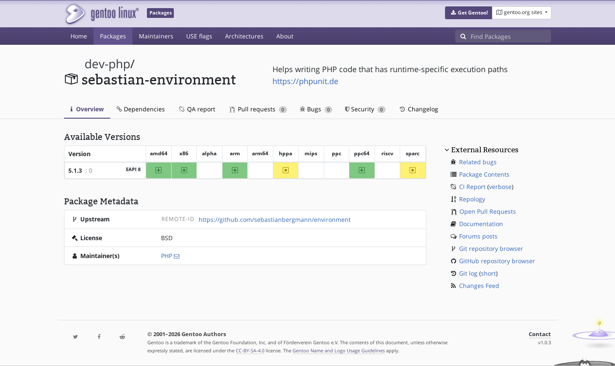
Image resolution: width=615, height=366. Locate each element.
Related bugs (478, 162)
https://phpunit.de (305, 81)
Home (78, 36)
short (488, 273)
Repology (472, 199)
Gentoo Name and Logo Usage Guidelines (339, 350)
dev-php (107, 64)
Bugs (316, 109)
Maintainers (156, 36)
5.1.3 (75, 170)
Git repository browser (491, 248)
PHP (166, 256)
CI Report (472, 187)
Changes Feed (479, 286)
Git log (468, 273)
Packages (113, 36)
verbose (500, 187)
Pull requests (258, 109)
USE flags (199, 36)
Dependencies (141, 109)
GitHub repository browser (497, 261)
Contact (540, 334)
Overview (87, 109)
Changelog (418, 109)
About (284, 36)
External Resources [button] (484, 149)
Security (365, 109)
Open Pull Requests (488, 211)
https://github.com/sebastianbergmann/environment (275, 219)
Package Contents (484, 174)
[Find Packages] (511, 36)
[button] (468, 12)
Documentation (481, 224)
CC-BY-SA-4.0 (250, 350)
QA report (196, 109)
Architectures (244, 36)
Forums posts (478, 236)
